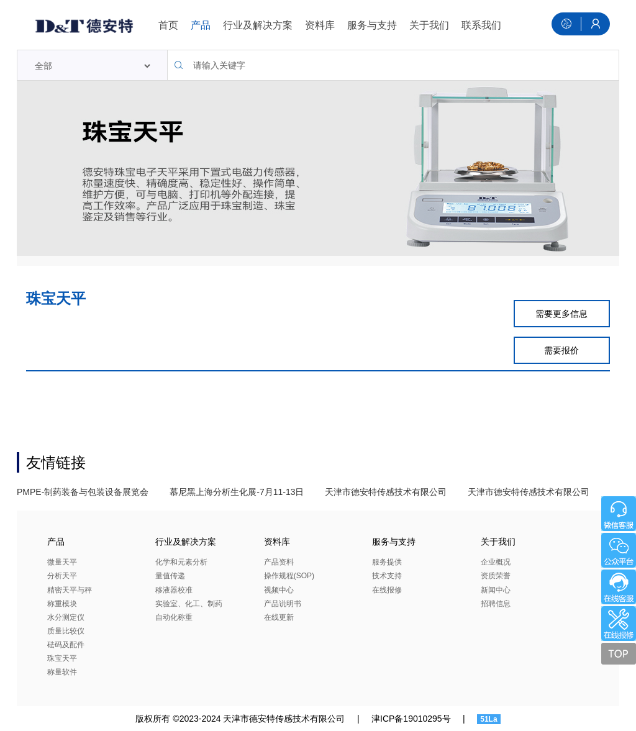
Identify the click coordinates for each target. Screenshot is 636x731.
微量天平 (62, 562)
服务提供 (387, 562)
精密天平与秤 (69, 590)
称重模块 (62, 603)
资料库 (320, 25)
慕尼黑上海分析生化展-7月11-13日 (237, 492)
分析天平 (62, 575)
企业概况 (496, 562)
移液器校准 (174, 590)
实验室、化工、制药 (188, 603)
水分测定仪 (65, 617)
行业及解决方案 (258, 25)
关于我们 (429, 25)
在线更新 (279, 617)
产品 (201, 25)
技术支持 (387, 575)
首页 (168, 25)
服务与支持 (372, 25)
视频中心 (279, 590)
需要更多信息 (561, 314)
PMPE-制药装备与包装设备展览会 (82, 492)
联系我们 (481, 25)
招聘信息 (496, 603)
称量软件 (62, 672)
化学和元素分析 (181, 562)
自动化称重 (174, 617)
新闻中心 (496, 590)
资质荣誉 (496, 575)
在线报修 (387, 590)
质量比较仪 (65, 631)
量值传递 (170, 575)
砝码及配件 (65, 644)
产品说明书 (282, 603)
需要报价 (561, 350)
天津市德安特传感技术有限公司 (386, 492)
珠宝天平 (62, 658)
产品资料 (279, 562)
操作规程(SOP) (289, 575)
